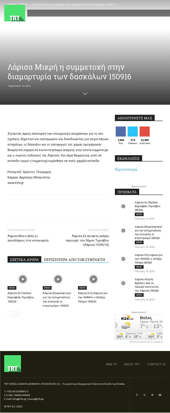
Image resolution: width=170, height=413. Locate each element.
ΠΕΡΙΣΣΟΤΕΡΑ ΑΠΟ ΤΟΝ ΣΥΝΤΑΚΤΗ (74, 259)
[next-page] (16, 314)
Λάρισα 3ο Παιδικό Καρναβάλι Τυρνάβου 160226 (21, 297)
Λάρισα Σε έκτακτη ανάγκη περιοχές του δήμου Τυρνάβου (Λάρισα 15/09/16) (87, 240)
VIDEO (12, 287)
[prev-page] (10, 314)
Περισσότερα (126, 169)
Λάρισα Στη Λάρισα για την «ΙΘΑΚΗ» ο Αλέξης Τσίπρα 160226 (92, 297)
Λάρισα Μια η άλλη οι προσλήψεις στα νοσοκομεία (28, 238)
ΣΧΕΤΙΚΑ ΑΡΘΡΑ (24, 259)
